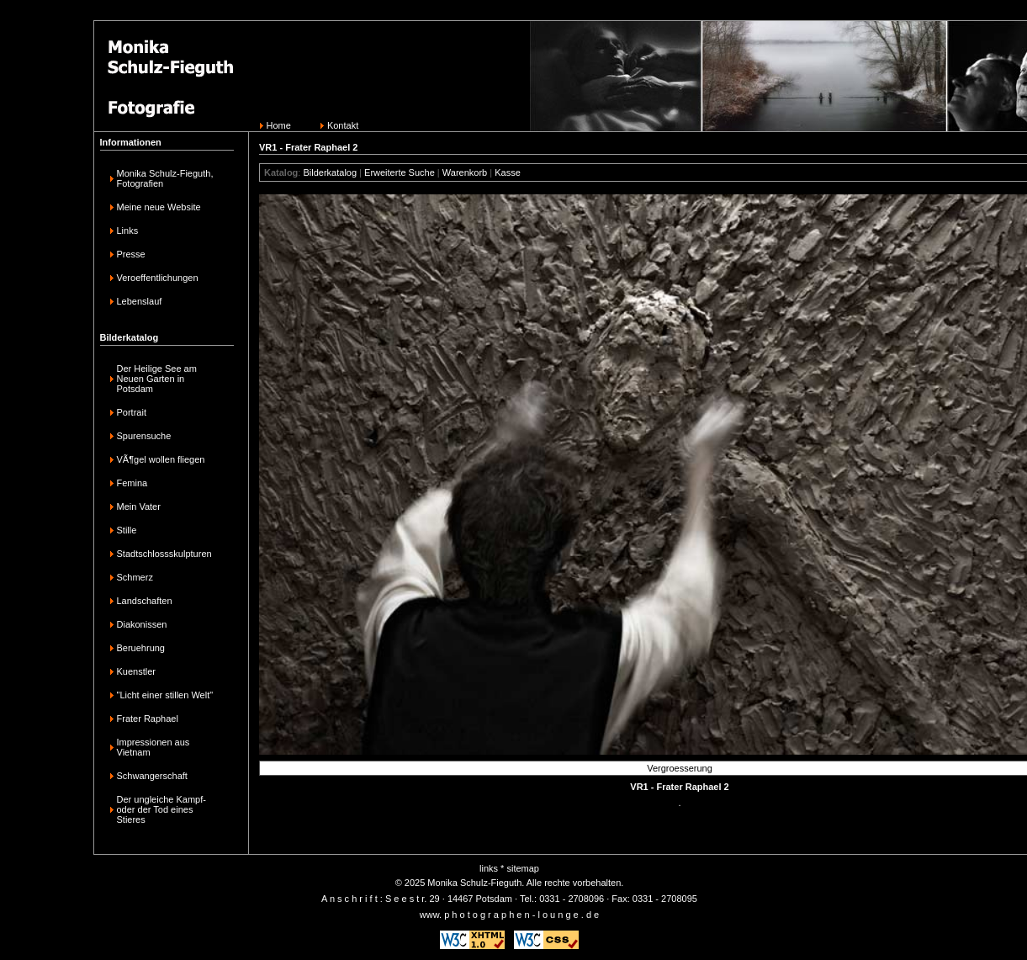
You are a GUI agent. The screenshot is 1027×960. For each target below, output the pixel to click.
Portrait (131, 412)
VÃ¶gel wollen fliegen (161, 459)
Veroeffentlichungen (158, 278)
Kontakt (342, 125)
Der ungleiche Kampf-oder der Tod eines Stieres (161, 809)
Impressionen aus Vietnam (153, 747)
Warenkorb (464, 172)
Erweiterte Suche (399, 172)
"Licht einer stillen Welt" (165, 695)
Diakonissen (142, 624)
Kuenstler (136, 671)
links (488, 868)
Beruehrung (141, 648)
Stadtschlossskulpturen (164, 554)
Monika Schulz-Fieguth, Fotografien (165, 178)
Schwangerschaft (152, 776)
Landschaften (144, 601)
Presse (131, 254)
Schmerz (135, 577)
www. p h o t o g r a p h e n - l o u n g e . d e (509, 915)
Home (279, 125)
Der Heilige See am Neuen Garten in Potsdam (157, 378)
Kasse (508, 172)
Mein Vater (139, 506)
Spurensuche (144, 436)
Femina (132, 483)
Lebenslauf (139, 301)
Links (128, 230)
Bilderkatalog (330, 172)
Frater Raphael (147, 718)
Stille (127, 530)
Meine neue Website (159, 207)
